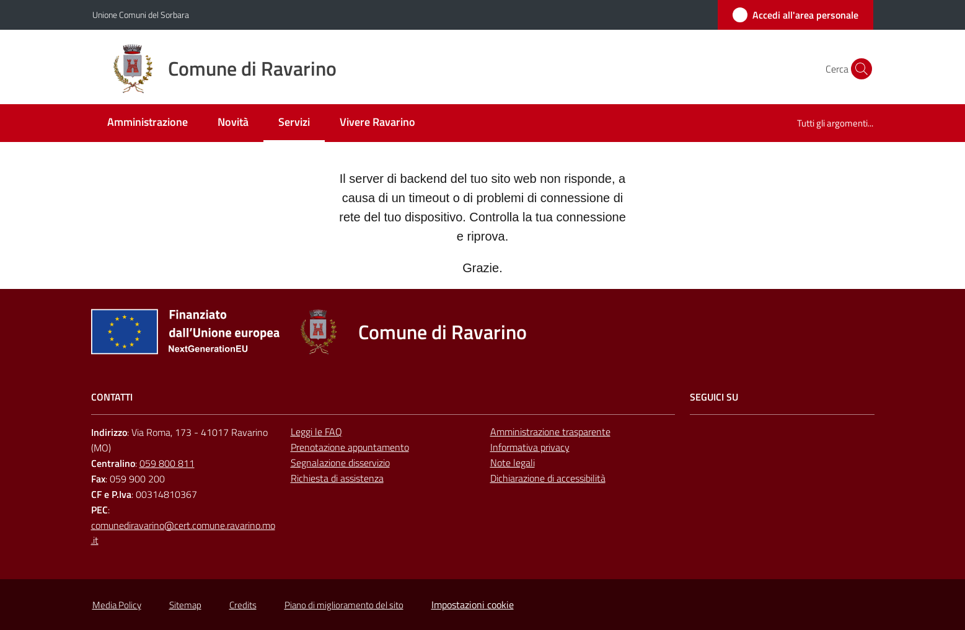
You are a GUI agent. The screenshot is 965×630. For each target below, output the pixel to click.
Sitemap (185, 605)
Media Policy (116, 605)
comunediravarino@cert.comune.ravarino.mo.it (183, 533)
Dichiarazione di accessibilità (548, 478)
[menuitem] (147, 123)
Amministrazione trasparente (550, 431)
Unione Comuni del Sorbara (140, 14)
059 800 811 (167, 463)
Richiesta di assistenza (337, 478)
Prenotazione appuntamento (350, 447)
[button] (858, 69)
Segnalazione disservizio (340, 462)
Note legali (512, 462)
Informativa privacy (530, 447)
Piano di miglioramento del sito (343, 605)
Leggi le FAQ (316, 431)
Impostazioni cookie (472, 604)
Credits (243, 605)
